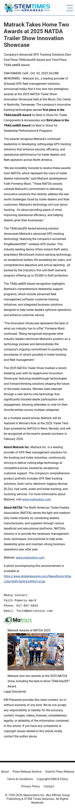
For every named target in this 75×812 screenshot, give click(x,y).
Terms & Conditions (20, 779)
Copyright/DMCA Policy (52, 779)
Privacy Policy (30, 786)
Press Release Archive (27, 771)
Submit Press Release (59, 771)
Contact (49, 786)
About (5, 771)
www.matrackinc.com (36, 499)
